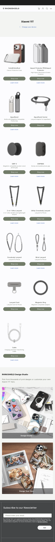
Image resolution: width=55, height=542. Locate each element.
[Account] (43, 8)
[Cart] (38, 8)
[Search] (47, 8)
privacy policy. (43, 521)
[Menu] (51, 8)
